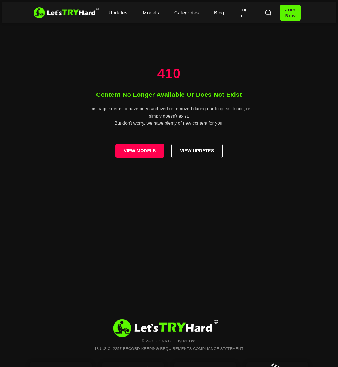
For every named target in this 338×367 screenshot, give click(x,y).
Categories (186, 13)
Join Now (290, 12)
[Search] (268, 13)
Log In (244, 12)
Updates (118, 13)
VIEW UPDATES (197, 150)
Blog (219, 13)
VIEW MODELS (140, 150)
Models (151, 13)
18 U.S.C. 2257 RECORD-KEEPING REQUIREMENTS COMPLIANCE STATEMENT (169, 348)
